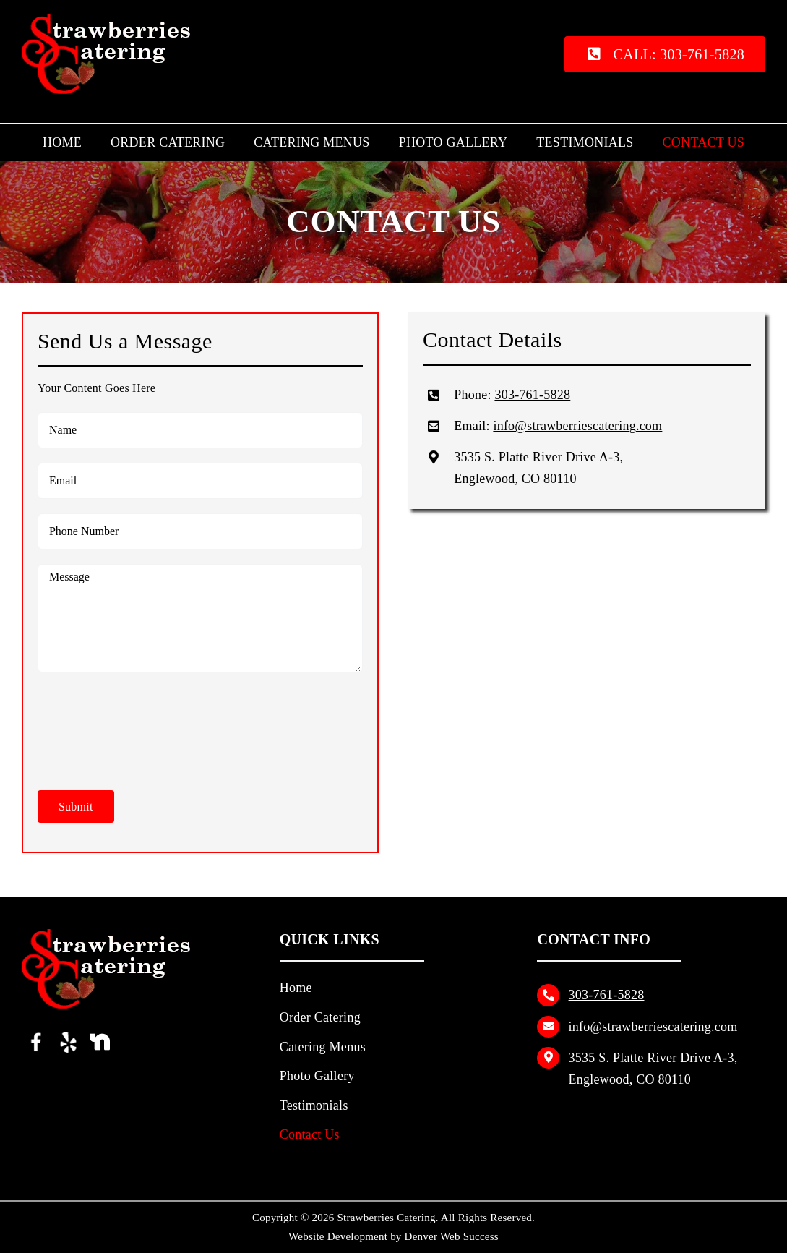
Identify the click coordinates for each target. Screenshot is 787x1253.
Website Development (337, 1236)
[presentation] (147, 721)
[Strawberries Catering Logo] (113, 20)
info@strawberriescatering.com (577, 426)
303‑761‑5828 (532, 395)
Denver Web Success (452, 1236)
